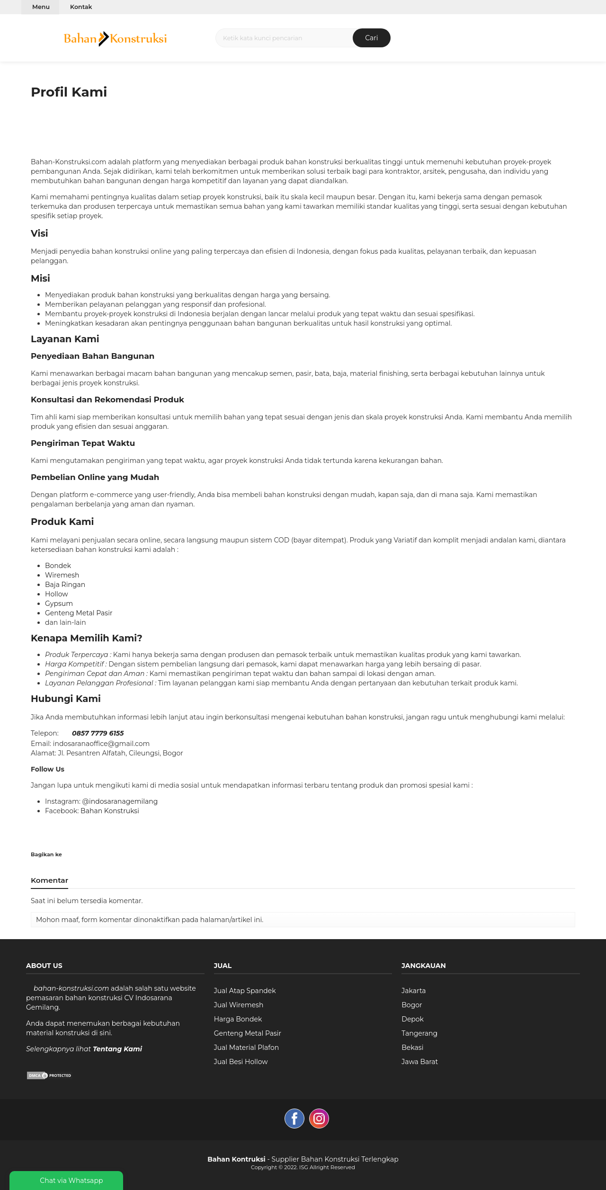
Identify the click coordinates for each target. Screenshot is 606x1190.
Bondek (58, 565)
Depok (412, 1019)
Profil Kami (69, 92)
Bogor (411, 1005)
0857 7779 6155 (98, 733)
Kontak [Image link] (81, 6)
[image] (115, 37)
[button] (27, 37)
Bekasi (412, 1047)
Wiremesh (62, 575)
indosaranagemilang (123, 801)
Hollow (56, 594)
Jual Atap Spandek (245, 990)
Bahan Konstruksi (109, 811)
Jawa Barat (419, 1061)
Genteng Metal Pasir (79, 613)
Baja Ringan (65, 584)
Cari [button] (371, 38)
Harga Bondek (238, 1019)
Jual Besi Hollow (241, 1061)
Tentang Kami (117, 1049)
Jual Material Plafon (246, 1047)
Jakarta (413, 990)
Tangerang (419, 1033)
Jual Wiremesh (239, 1005)
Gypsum (59, 603)
